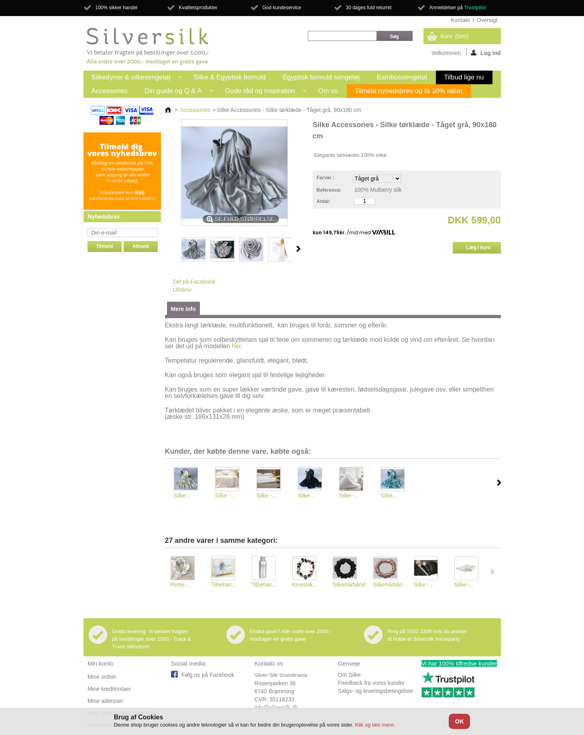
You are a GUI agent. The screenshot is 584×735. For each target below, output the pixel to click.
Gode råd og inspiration (261, 92)
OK (459, 721)
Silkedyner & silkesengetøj (132, 78)
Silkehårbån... (390, 584)
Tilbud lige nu (464, 77)
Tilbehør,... (224, 584)
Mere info (183, 309)
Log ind (486, 52)
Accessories (110, 91)
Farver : (326, 178)
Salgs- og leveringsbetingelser (375, 691)
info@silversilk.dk (276, 707)
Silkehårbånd (349, 584)
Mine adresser (105, 701)
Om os (328, 91)
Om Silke (349, 675)
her (236, 346)
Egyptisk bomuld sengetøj (321, 77)
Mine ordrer (101, 677)
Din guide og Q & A (174, 92)
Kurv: (454, 36)
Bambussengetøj (401, 77)
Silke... (182, 495)
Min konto (100, 663)
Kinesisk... (305, 584)
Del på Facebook (194, 281)
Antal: (323, 201)
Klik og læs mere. (375, 725)
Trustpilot (475, 7)
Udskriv (182, 289)
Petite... (180, 584)
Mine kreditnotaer (109, 689)
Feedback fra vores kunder (371, 683)
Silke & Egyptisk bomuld (229, 77)
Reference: (329, 190)
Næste (298, 248)
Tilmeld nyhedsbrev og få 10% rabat (408, 91)
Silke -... (225, 495)
